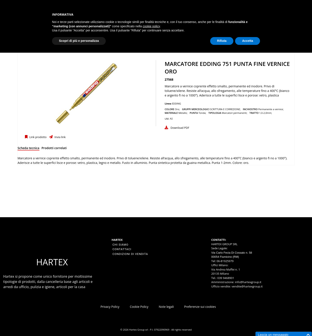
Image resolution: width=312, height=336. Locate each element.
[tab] (28, 149)
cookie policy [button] (151, 26)
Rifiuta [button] (222, 40)
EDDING (176, 103)
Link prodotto (38, 137)
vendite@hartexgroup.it (247, 286)
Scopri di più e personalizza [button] (79, 40)
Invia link (60, 137)
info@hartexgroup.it (247, 282)
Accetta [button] (247, 40)
